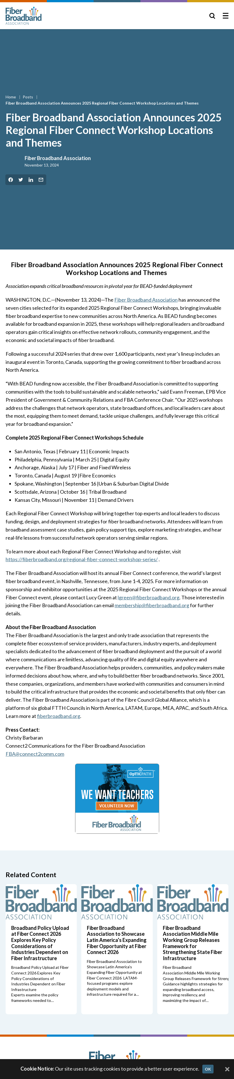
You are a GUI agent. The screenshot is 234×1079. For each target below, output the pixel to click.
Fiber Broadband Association (58, 158)
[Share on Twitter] (21, 180)
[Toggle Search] (212, 15)
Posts (28, 96)
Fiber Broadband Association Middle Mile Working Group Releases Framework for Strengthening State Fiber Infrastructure (192, 943)
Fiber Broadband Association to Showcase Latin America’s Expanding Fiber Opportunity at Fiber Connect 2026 (117, 940)
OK (208, 1069)
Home (11, 96)
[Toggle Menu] (225, 15)
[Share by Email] (41, 180)
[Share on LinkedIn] (31, 180)
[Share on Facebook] (11, 180)
